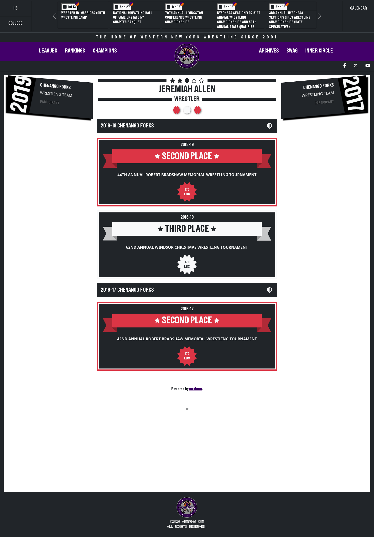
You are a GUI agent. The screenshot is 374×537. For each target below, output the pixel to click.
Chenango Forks (55, 86)
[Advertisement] (50, 163)
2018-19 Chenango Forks (127, 126)
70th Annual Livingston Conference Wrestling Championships (184, 17)
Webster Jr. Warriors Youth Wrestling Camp (83, 15)
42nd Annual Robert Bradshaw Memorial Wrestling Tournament (187, 339)
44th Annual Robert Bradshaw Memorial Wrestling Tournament (187, 174)
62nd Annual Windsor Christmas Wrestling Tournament (187, 247)
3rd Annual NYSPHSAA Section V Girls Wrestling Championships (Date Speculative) (289, 20)
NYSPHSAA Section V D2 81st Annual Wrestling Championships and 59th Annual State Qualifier (238, 20)
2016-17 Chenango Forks (127, 290)
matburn (195, 389)
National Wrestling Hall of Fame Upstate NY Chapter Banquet (132, 17)
